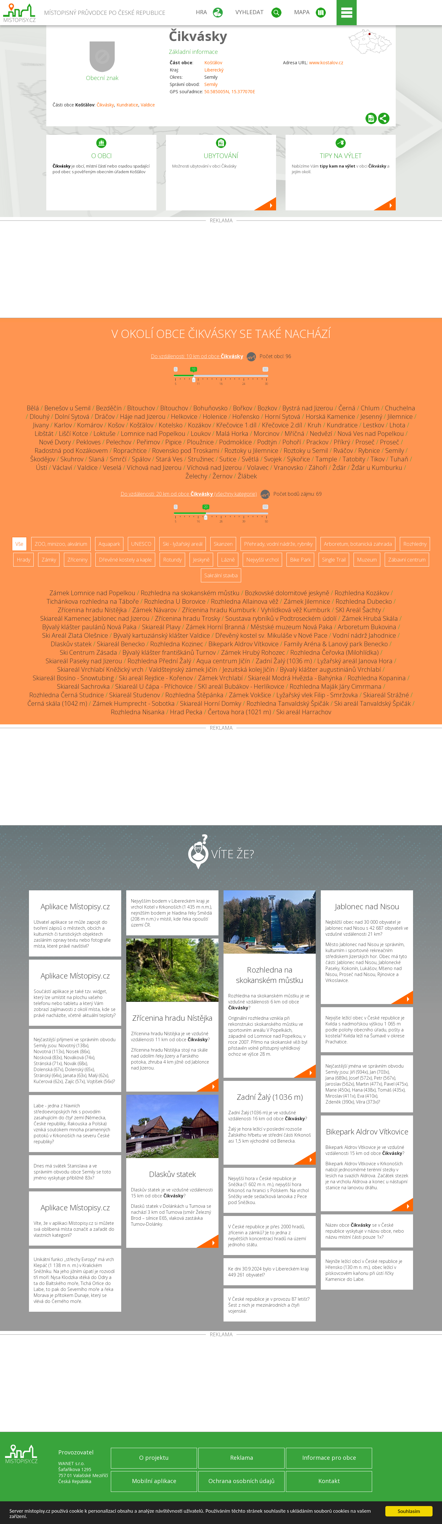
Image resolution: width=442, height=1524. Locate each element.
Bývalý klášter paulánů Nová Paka (89, 627)
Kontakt (329, 1481)
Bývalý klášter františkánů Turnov (169, 652)
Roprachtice (130, 450)
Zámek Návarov (154, 610)
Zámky (49, 559)
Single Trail (334, 559)
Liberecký (214, 70)
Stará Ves (169, 459)
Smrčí (118, 459)
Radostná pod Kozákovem (71, 450)
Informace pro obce (329, 1457)
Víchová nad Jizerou (154, 467)
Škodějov (42, 459)
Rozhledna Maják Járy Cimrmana (336, 686)
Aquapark (109, 543)
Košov (116, 425)
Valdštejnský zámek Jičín (183, 669)
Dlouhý (39, 416)
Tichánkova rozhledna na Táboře (93, 601)
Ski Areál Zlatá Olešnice (75, 635)
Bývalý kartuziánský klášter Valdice (161, 635)
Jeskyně (201, 559)
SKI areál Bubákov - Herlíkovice (241, 686)
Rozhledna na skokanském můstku (190, 593)
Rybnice (369, 450)
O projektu (154, 1457)
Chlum (370, 408)
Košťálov (213, 63)
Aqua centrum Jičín (223, 661)
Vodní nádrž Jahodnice (364, 635)
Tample (326, 459)
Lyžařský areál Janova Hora (355, 661)
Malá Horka (232, 433)
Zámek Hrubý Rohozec (253, 652)
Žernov (222, 476)
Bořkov (242, 408)
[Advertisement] (221, 270)
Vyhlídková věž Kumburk (295, 610)
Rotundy (172, 559)
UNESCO (141, 543)
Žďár (339, 467)
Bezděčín (109, 408)
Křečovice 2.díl (282, 425)
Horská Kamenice (330, 416)
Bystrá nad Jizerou (307, 408)
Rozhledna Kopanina (377, 678)
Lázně (228, 559)
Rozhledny (415, 543)
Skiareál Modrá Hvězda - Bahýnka (295, 678)
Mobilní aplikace (154, 1481)
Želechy (196, 476)
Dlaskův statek (71, 644)
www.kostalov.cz (326, 63)
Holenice (215, 416)
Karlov (63, 425)
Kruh (314, 425)
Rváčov (343, 450)
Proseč (365, 442)
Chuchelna (400, 408)
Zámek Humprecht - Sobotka (134, 703)
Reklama (241, 1457)
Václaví (62, 467)
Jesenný (371, 416)
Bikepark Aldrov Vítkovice (243, 644)
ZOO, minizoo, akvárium (61, 543)
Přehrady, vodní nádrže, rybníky (278, 543)
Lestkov (373, 425)
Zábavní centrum (407, 559)
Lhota (397, 425)
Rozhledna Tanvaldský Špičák (287, 703)
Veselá (112, 467)
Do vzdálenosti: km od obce (197, 356)
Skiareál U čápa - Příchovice (154, 686)
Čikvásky (198, 36)
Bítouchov (141, 408)
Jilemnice (400, 416)
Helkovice (184, 416)
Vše (19, 543)
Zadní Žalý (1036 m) (284, 661)
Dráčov (105, 416)
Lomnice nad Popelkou (153, 433)
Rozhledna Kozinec (176, 644)
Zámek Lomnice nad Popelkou (92, 593)
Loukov (201, 433)
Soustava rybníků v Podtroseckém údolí (281, 618)
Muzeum (367, 559)
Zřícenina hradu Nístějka (92, 610)
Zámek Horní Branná (215, 627)
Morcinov (266, 433)
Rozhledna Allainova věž (244, 601)
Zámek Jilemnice (307, 601)
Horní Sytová (282, 416)
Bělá (33, 408)
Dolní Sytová (72, 416)
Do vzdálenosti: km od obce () (189, 493)
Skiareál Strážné (386, 695)
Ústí (41, 467)
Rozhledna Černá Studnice (66, 695)
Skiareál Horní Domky (210, 703)
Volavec (258, 467)
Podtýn (267, 442)
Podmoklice (235, 442)
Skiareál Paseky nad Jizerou (84, 661)
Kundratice (127, 105)
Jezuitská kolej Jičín (249, 669)
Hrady (23, 559)
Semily (211, 84)
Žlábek (247, 476)
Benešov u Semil (67, 408)
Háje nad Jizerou (143, 416)
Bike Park (300, 559)
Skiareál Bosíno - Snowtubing (73, 678)
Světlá (250, 459)
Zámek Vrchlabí (220, 678)
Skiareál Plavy (161, 627)
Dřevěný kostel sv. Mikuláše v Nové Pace (271, 635)
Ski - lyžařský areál (182, 543)
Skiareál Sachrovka (83, 686)
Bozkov (267, 408)
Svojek (273, 459)
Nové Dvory (55, 442)
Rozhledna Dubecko (364, 601)
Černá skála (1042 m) (57, 703)
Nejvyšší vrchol (262, 559)
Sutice (227, 459)
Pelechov (118, 442)
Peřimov (148, 442)
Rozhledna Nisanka (138, 712)
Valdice (148, 105)
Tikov (378, 459)
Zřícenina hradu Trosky (187, 618)
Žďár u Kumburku (376, 467)
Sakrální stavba (221, 575)
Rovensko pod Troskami (185, 450)
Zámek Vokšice (250, 695)
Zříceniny (77, 559)
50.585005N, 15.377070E (229, 91)
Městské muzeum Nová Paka (291, 627)
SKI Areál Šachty (358, 610)
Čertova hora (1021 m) (239, 712)
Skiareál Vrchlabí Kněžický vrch (100, 669)
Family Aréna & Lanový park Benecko (336, 644)
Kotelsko (171, 425)
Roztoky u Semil (306, 450)
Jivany (41, 425)
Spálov (141, 459)
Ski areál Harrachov (303, 712)
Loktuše (105, 433)
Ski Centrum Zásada (88, 652)
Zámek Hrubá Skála (370, 618)
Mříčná (294, 433)
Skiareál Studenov (134, 695)
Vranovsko (288, 467)
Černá (346, 408)
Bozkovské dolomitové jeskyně (287, 593)
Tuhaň (399, 459)
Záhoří (318, 467)
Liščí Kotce (73, 433)
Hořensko (245, 416)
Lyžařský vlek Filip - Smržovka (317, 695)
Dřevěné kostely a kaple (125, 559)
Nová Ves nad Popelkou (370, 433)
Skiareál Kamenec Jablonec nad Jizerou (95, 618)
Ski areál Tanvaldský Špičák (372, 703)
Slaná (97, 459)
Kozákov (199, 425)
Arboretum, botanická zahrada (358, 543)
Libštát (44, 433)
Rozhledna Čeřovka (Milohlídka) (334, 652)
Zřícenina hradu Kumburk (219, 610)
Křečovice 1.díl (236, 425)
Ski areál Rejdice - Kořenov (156, 678)
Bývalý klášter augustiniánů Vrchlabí (330, 669)
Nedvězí (321, 433)
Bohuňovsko (210, 408)
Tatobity (354, 459)
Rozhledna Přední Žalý (159, 661)
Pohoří (291, 442)
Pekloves (88, 442)
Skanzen (223, 543)
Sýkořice (298, 459)
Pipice (173, 442)
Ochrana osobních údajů (241, 1481)
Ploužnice (200, 442)
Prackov (317, 442)
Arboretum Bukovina (367, 627)
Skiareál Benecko (121, 644)
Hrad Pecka (186, 712)
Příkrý (342, 442)
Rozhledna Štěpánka (194, 695)
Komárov (90, 425)
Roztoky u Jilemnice (251, 450)
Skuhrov (71, 459)
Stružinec (201, 459)
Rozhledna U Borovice (175, 601)
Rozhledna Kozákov (362, 593)
